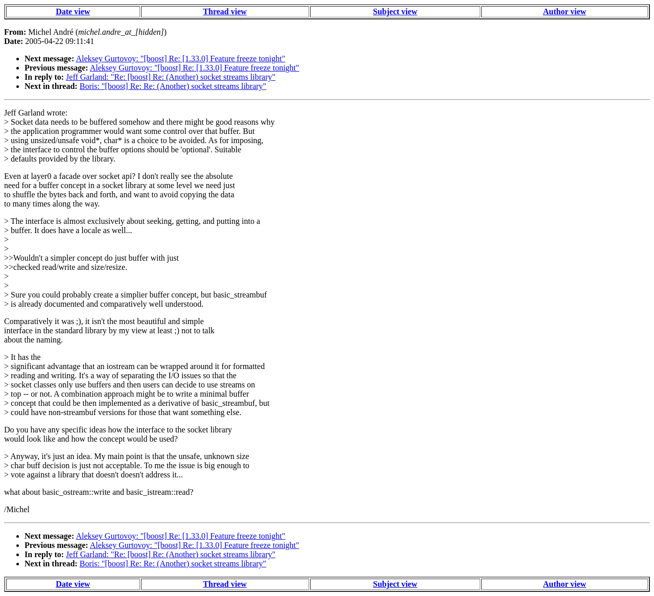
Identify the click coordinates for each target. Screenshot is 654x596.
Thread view (224, 11)
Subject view (395, 11)
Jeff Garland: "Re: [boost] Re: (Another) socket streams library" (170, 77)
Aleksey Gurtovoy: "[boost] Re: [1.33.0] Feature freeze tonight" (180, 58)
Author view (565, 11)
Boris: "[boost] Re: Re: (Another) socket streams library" (173, 86)
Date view (73, 11)
